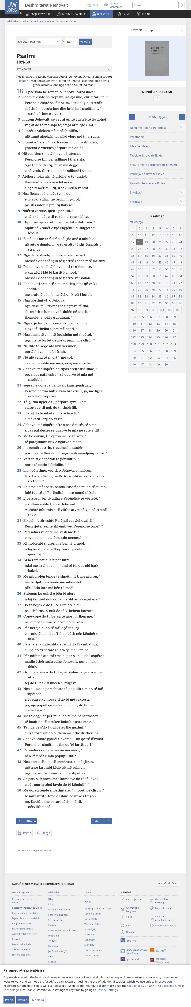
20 (19, 368)
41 (19, 655)
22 (19, 401)
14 (19, 283)
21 (19, 385)
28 (19, 470)
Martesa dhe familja (22, 928)
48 (19, 761)
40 (19, 644)
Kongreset (89, 939)
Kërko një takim (92, 913)
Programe (53, 935)
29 (19, 486)
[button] (71, 14)
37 (19, 605)
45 (19, 727)
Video (51, 956)
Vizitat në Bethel (92, 924)
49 (19, 778)
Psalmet (64, 21)
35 (19, 576)
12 (19, 255)
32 (19, 532)
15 (19, 300)
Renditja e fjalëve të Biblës (147, 174)
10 (19, 222)
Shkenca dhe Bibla (21, 949)
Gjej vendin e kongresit (130, 909)
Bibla (25, 21)
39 (19, 627)
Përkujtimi (89, 934)
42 (19, 672)
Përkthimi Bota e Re (44, 21)
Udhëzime (53, 945)
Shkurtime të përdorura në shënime (154, 165)
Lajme (87, 892)
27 (19, 458)
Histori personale (93, 950)
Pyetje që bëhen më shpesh (98, 908)
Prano (9, 1000)
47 (19, 750)
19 (19, 357)
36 (19, 593)
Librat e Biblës (139, 146)
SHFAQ (22, 42)
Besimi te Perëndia (21, 944)
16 (19, 323)
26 (19, 447)
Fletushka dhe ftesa (58, 914)
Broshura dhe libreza (59, 909)
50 (19, 790)
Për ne (87, 901)
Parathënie (137, 137)
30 (19, 498)
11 (19, 238)
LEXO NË (137, 30)
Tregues (52, 940)
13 (19, 266)
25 (19, 436)
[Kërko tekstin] (155, 5)
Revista (52, 925)
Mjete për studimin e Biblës (26, 918)
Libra (51, 904)
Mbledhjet (89, 929)
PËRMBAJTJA (157, 117)
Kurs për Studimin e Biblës (25, 913)
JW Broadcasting (57, 951)
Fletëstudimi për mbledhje (62, 930)
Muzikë (52, 961)
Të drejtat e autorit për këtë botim (33, 850)
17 (19, 334)
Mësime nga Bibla (21, 892)
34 (19, 560)
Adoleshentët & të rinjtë (24, 933)
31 (19, 520)
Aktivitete (89, 944)
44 (19, 716)
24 (19, 424)
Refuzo (22, 1000)
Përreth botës (91, 955)
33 (19, 543)
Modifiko (38, 1000)
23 (19, 413)
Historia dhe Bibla (21, 954)
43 (19, 688)
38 (19, 616)
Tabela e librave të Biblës (146, 155)
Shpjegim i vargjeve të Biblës (27, 907)
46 (19, 738)
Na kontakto (91, 918)
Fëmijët (16, 939)
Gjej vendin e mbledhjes (159, 900)
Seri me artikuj (55, 919)
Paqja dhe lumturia (22, 923)
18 (20, 91)
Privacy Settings (107, 990)
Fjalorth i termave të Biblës (147, 183)
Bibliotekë (12, 21)
